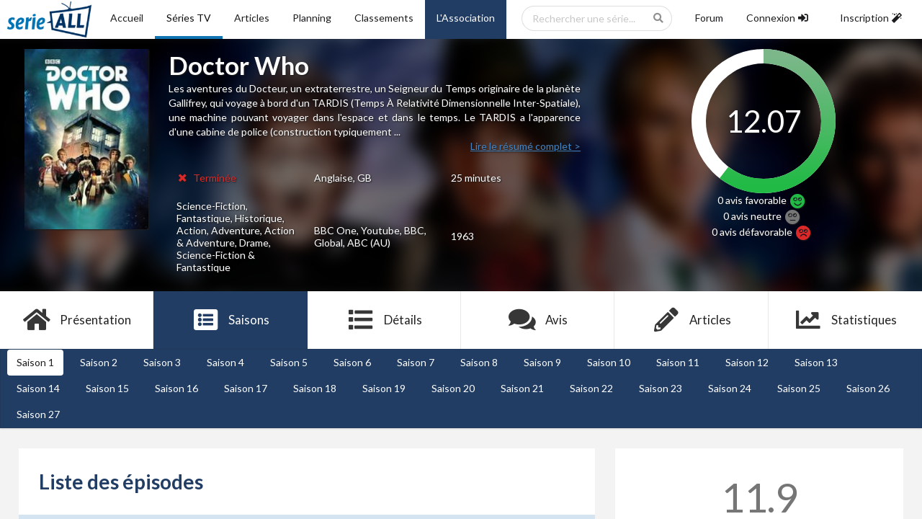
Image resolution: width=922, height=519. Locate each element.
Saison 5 (289, 362)
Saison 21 (522, 388)
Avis (538, 320)
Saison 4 (225, 362)
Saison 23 (660, 388)
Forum (709, 18)
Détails (384, 320)
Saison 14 (38, 388)
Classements (383, 18)
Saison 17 (245, 388)
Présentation (76, 320)
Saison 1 (35, 362)
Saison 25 (798, 388)
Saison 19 (384, 388)
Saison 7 (415, 362)
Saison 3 (162, 362)
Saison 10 (608, 362)
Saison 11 (677, 362)
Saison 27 (38, 414)
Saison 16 (176, 388)
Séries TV (188, 18)
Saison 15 (107, 388)
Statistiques (845, 320)
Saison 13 (816, 362)
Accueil (126, 18)
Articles (251, 18)
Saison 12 (747, 362)
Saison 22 (591, 388)
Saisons (231, 320)
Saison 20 (453, 388)
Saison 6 (352, 362)
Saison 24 (729, 388)
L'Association (466, 18)
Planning (311, 18)
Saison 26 (868, 388)
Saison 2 (98, 362)
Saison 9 (542, 362)
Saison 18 (314, 388)
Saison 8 (479, 362)
